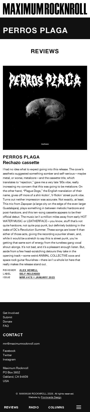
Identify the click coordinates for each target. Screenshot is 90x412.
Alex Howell (28, 270)
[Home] (45, 13)
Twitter (7, 355)
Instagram (9, 359)
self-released (29, 273)
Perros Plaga (21, 156)
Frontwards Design (51, 397)
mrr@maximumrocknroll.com (21, 343)
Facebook (9, 351)
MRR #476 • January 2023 (37, 277)
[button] (78, 407)
